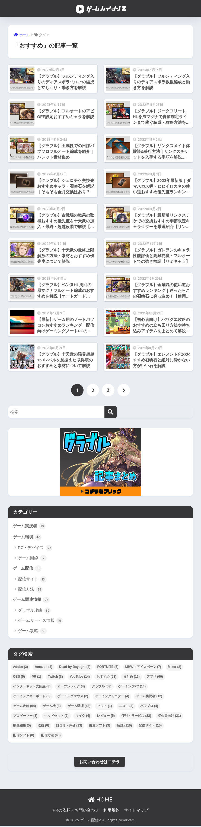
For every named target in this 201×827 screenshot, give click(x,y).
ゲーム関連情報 (31, 601)
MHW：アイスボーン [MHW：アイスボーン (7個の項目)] (143, 668)
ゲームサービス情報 (40, 621)
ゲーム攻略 (32, 632)
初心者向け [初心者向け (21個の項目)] (169, 717)
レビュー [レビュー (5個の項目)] (106, 717)
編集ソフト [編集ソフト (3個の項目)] (99, 726)
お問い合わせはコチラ (99, 763)
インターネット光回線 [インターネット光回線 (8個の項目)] (31, 687)
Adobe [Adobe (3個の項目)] (20, 668)
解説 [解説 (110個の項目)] (124, 726)
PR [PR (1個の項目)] (36, 678)
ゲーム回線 (32, 558)
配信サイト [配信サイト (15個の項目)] (150, 726)
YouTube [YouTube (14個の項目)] (80, 678)
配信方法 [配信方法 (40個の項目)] (51, 736)
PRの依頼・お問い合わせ (76, 811)
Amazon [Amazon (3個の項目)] (43, 668)
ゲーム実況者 (29, 526)
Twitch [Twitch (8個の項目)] (55, 678)
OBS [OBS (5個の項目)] (19, 678)
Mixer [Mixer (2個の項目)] (174, 668)
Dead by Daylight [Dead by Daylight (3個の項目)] (74, 668)
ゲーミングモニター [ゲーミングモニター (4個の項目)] (112, 697)
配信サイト (32, 580)
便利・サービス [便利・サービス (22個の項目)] (136, 717)
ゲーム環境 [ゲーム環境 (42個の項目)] (79, 707)
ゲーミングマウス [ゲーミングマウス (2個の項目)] (72, 697)
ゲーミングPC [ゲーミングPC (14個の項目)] (132, 687)
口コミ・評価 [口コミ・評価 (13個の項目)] (69, 726)
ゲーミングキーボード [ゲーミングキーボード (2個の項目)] (31, 697)
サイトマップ (136, 811)
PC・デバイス (35, 548)
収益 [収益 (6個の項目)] (43, 726)
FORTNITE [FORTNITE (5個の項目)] (107, 668)
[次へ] (123, 390)
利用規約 (111, 811)
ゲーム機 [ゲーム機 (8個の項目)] (51, 707)
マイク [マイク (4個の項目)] (82, 717)
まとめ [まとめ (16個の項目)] (131, 678)
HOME (100, 801)
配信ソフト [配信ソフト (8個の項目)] (23, 736)
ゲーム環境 (27, 538)
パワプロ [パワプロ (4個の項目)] (149, 707)
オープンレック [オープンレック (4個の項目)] (71, 687)
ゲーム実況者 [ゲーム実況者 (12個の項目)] (149, 697)
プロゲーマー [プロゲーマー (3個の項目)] (25, 717)
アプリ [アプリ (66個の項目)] (154, 678)
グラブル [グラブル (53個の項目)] (101, 687)
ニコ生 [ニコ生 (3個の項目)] (126, 707)
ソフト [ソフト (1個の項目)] (104, 707)
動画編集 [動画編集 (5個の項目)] (22, 726)
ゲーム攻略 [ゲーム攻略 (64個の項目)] (24, 707)
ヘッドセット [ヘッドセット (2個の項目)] (56, 717)
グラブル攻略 (34, 611)
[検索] (110, 412)
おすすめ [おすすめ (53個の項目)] (106, 678)
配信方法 (30, 590)
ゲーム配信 (27, 569)
